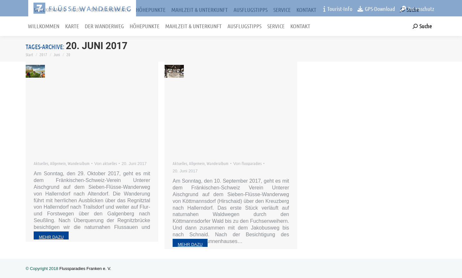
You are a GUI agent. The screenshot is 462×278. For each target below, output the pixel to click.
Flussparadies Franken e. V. (85, 268)
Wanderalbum (79, 163)
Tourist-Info (337, 8)
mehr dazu (51, 237)
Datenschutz (417, 8)
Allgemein (58, 163)
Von (105, 163)
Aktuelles (41, 163)
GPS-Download (376, 8)
